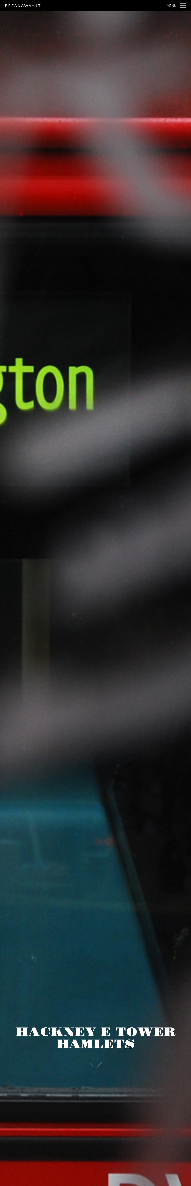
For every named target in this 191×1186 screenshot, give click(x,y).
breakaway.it (23, 5)
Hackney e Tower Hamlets (95, 1038)
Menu (171, 5)
